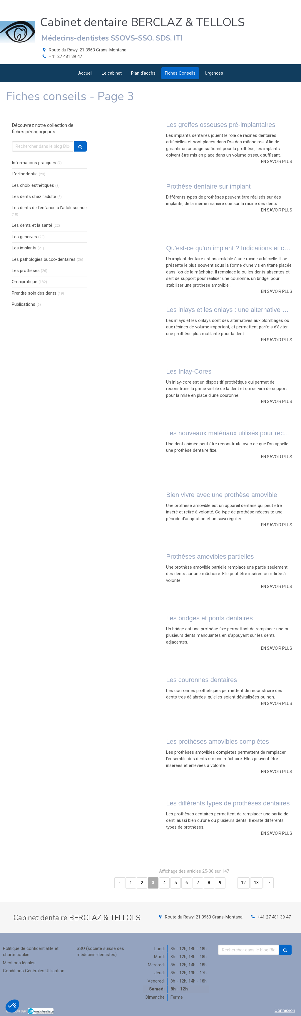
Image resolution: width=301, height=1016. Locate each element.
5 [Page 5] (175, 882)
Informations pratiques (34, 162)
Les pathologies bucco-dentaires (44, 259)
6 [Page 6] (186, 882)
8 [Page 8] (209, 882)
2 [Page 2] (142, 882)
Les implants (24, 248)
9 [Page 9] (220, 882)
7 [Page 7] (198, 882)
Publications (23, 304)
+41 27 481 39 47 (65, 56)
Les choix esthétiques (33, 185)
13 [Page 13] (256, 882)
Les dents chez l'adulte (34, 196)
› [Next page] (268, 882)
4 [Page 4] (164, 882)
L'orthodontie (25, 174)
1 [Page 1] (131, 882)
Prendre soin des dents (34, 293)
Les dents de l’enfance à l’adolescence (49, 207)
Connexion (285, 1010)
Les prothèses (26, 270)
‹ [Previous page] (119, 882)
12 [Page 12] (243, 882)
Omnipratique (24, 281)
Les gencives (24, 236)
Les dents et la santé (32, 225)
